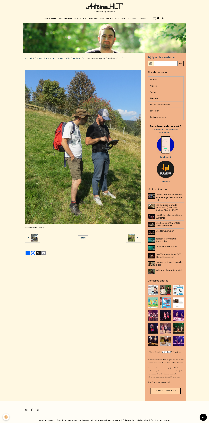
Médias (109, 19)
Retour (83, 238)
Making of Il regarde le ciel (169, 269)
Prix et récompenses (160, 105)
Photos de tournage (54, 59)
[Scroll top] (203, 417)
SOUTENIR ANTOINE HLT (165, 390)
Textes (153, 93)
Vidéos (153, 86)
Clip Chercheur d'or (75, 59)
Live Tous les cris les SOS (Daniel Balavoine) (169, 255)
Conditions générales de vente (105, 419)
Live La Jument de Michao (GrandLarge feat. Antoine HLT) (169, 198)
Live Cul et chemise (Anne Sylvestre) (169, 217)
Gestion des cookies (161, 419)
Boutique (120, 19)
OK (180, 64)
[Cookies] (6, 417)
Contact (143, 19)
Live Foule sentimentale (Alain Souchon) (168, 225)
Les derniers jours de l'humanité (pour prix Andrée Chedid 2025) (167, 208)
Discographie (65, 19)
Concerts (93, 19)
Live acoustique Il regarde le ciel (169, 263)
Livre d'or (154, 111)
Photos (38, 59)
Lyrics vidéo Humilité (166, 246)
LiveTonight (165, 158)
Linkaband (165, 182)
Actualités (80, 19)
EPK (102, 19)
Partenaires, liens (158, 118)
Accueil (28, 59)
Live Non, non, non (165, 231)
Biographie (50, 19)
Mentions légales (46, 419)
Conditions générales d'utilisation (73, 419)
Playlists (154, 99)
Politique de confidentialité (135, 419)
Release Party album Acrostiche (166, 240)
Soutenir (132, 19)
